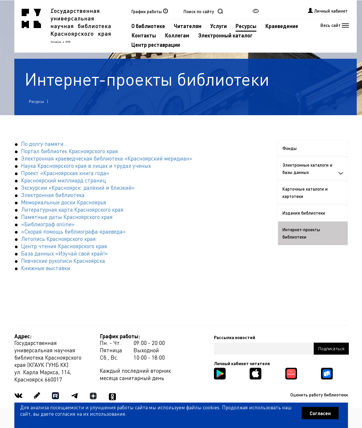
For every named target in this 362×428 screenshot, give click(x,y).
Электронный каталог (225, 35)
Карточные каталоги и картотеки (305, 192)
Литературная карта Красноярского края (72, 209)
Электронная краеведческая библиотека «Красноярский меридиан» (106, 158)
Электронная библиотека (53, 195)
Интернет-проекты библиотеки (301, 233)
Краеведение (281, 26)
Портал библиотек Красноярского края (69, 151)
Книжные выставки (45, 268)
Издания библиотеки (303, 213)
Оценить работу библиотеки (319, 395)
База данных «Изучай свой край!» (64, 253)
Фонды (289, 148)
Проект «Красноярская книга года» (65, 173)
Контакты (143, 35)
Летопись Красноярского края (58, 238)
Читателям (188, 26)
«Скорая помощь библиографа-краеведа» (73, 231)
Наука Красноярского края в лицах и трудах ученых (86, 165)
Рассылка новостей (234, 337)
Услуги (218, 26)
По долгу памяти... (44, 143)
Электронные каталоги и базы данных (312, 168)
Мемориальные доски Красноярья (63, 202)
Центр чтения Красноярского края (64, 246)
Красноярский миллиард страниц (63, 180)
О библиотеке (148, 26)
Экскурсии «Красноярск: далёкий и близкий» (78, 187)
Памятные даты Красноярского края (67, 216)
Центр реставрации (155, 44)
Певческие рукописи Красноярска (63, 260)
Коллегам (177, 35)
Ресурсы (246, 26)
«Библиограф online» (47, 224)
